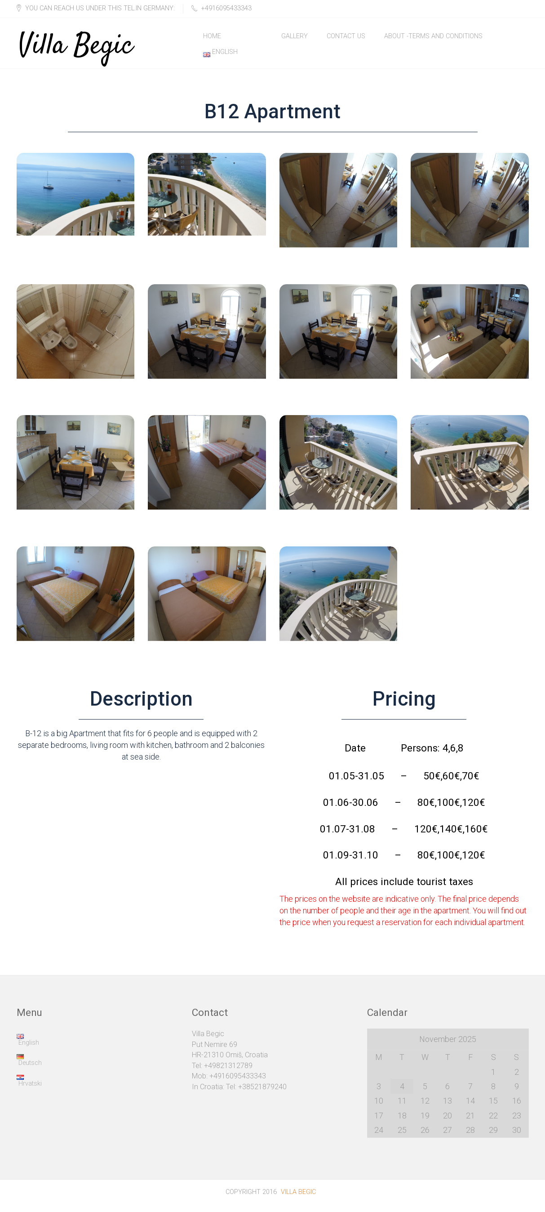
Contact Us (346, 38)
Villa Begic (75, 38)
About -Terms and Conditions (433, 38)
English (220, 57)
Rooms (251, 38)
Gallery (294, 38)
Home (212, 38)
